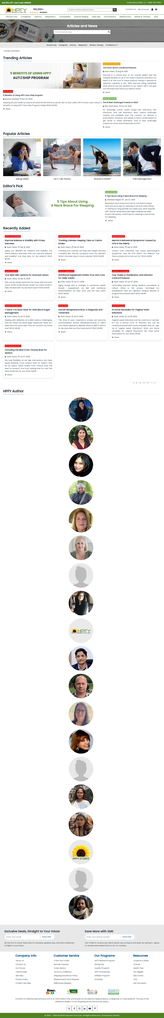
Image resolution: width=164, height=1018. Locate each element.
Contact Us (131, 9)
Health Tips (138, 968)
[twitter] (66, 1008)
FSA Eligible (138, 972)
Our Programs (104, 956)
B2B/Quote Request (62, 983)
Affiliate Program (102, 975)
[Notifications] (152, 9)
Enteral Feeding (81, 16)
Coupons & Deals (141, 960)
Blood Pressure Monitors (111, 64)
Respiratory (50, 16)
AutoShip (98, 979)
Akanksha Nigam (113, 200)
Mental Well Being (118, 236)
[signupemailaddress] (22, 937)
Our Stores (20, 968)
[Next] (151, 383)
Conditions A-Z (112, 45)
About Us (20, 960)
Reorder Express (61, 964)
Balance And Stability (12, 236)
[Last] (155, 383)
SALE (156, 16)
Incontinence (110, 16)
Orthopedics (65, 16)
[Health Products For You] (16, 10)
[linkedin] (85, 1008)
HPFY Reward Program (105, 960)
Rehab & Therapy (142, 16)
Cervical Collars (111, 192)
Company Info (25, 956)
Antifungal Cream (109, 99)
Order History (60, 968)
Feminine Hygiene (118, 306)
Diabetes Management (13, 306)
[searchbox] (92, 9)
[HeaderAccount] (143, 9)
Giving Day (99, 964)
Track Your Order (61, 960)
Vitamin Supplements (66, 271)
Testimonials (21, 972)
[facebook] (72, 1008)
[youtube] (91, 1008)
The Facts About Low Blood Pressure (119, 67)
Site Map (19, 975)
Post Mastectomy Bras (13, 346)
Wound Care (11, 16)
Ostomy (38, 16)
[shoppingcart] (156, 9)
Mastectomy (125, 16)
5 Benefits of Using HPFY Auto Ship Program (23, 95)
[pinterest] (97, 1008)
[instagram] (78, 1008)
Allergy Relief (63, 306)
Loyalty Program (102, 968)
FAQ (135, 979)
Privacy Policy (22, 979)
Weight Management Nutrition (69, 236)
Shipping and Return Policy (66, 975)
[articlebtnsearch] (82, 35)
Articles (136, 964)
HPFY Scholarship (102, 972)
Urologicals (26, 16)
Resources (140, 956)
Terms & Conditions (62, 972)
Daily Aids (96, 16)
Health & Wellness (11, 271)
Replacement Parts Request (66, 979)
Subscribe (46, 936)
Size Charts (138, 975)
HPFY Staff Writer (110, 106)
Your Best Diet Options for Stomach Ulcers (26, 275)
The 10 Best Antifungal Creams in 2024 (120, 102)
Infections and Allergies (120, 271)
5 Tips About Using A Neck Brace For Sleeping (126, 196)
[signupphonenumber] (103, 937)
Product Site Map (23, 983)
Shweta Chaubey (11, 99)
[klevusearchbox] (115, 9)
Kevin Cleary (109, 71)
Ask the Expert (139, 983)
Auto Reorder (8, 91)
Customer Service (66, 956)
